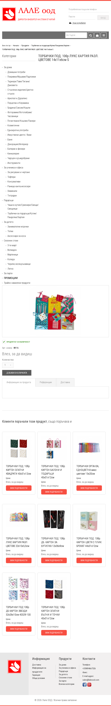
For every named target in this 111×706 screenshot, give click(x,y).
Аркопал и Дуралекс (17, 98)
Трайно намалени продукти (17, 283)
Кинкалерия (13, 153)
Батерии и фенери (16, 148)
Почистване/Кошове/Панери (21, 120)
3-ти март (12, 245)
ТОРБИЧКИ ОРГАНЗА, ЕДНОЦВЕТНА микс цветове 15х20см (87, 470)
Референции (46, 382)
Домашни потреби (16, 72)
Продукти (25, 45)
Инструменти (14, 163)
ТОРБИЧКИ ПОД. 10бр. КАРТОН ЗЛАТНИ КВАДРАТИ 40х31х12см (18, 470)
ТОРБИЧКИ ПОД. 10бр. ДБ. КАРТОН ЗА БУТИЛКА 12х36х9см (53, 542)
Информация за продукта (19, 382)
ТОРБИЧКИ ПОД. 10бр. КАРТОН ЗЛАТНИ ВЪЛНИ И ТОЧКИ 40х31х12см (53, 613)
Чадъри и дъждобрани (18, 158)
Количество (8, 359)
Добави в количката (17, 373)
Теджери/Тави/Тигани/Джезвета (19, 83)
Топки (10, 231)
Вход (103, 18)
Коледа (11, 259)
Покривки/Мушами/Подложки (22, 76)
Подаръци (8, 200)
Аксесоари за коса (17, 236)
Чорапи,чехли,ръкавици (19, 264)
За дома (8, 67)
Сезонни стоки (11, 240)
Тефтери (11, 177)
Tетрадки (12, 195)
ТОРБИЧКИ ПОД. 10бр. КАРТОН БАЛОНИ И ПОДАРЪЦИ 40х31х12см (53, 472)
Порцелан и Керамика (18, 103)
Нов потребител (77, 23)
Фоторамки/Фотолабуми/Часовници (20, 114)
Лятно (10, 268)
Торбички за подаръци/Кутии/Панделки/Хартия (50, 45)
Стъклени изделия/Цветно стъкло (20, 91)
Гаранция (36, 675)
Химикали (12, 191)
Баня (10, 139)
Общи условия (38, 678)
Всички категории (66, 684)
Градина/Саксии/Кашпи (19, 107)
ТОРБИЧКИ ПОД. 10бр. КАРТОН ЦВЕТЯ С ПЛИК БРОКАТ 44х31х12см (88, 542)
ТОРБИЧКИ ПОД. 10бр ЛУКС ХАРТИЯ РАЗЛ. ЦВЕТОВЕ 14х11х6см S (27, 49)
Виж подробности (18, 488)
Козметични (13, 125)
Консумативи (14, 181)
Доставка (65, 382)
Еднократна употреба (18, 130)
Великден (12, 250)
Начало (16, 45)
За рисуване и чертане (19, 172)
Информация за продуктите (39, 670)
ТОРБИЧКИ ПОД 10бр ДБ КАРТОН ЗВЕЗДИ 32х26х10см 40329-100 (18, 611)
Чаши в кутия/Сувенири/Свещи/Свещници (23, 207)
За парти (8, 273)
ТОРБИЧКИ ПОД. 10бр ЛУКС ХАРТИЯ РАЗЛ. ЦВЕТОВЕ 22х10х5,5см (18, 542)
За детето (8, 222)
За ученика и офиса (13, 167)
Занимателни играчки (18, 226)
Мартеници (13, 254)
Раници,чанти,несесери (19, 186)
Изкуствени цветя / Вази (19, 134)
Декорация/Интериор (18, 144)
